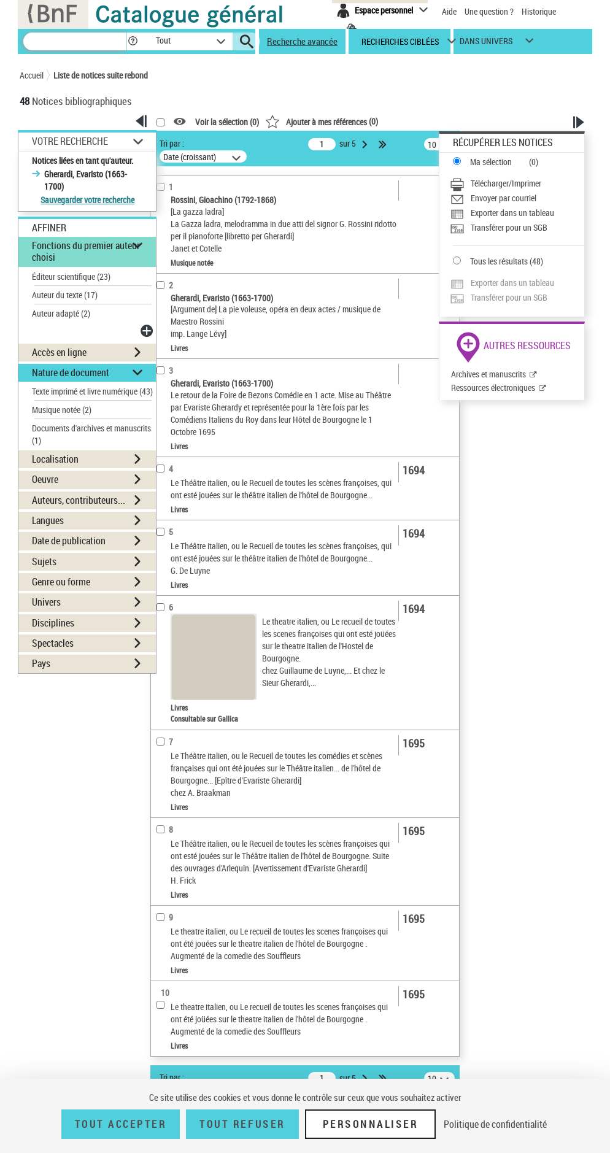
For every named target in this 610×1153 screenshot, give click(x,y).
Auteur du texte (65, 295)
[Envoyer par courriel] (517, 198)
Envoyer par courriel (503, 198)
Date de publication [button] (69, 540)
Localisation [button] (55, 459)
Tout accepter (121, 1124)
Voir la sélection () (227, 122)
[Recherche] (74, 41)
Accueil (32, 75)
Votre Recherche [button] (70, 141)
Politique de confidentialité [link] (495, 1124)
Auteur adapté (61, 313)
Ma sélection (491, 162)
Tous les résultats (499, 261)
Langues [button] (48, 520)
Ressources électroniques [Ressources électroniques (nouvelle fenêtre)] (493, 387)
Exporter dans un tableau (512, 212)
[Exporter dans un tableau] (517, 213)
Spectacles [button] (53, 643)
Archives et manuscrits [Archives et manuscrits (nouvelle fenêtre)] (488, 374)
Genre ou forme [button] (61, 581)
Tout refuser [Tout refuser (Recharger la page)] (242, 1124)
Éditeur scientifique (71, 276)
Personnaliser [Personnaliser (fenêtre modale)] (371, 1124)
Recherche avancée (302, 41)
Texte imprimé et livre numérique (92, 391)
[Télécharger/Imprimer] (517, 183)
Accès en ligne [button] (59, 352)
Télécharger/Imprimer (506, 183)
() (321, 121)
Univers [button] (46, 602)
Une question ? (489, 11)
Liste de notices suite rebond (100, 75)
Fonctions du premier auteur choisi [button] (86, 251)
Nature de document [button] (70, 372)
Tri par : (172, 143)
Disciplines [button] (53, 623)
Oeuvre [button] (45, 479)
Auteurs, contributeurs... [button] (78, 500)
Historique (539, 11)
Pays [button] (41, 663)
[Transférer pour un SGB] (517, 228)
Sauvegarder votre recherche (87, 200)
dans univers (486, 44)
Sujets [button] (44, 561)
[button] (132, 41)
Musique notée (61, 409)
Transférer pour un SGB (509, 227)
